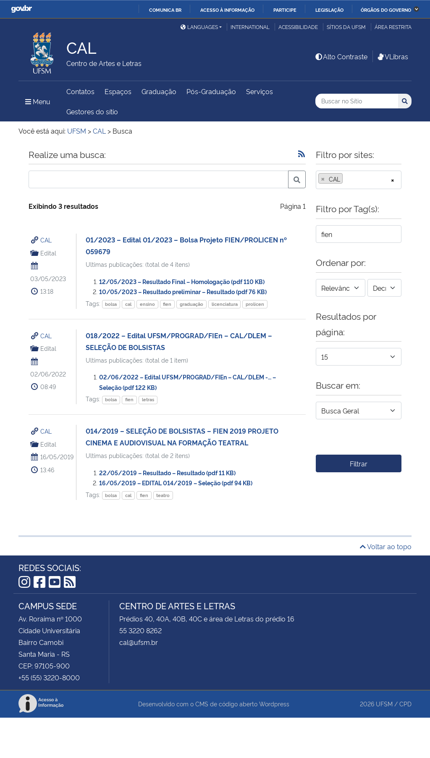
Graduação (159, 91)
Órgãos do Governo (386, 9)
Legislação (329, 9)
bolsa (111, 304)
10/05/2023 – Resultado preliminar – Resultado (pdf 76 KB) (183, 291)
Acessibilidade (298, 26)
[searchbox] (347, 179)
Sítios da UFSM (346, 26)
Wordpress (274, 704)
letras (148, 399)
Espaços (118, 91)
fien (167, 304)
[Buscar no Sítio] (357, 101)
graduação (191, 304)
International (250, 26)
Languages (199, 26)
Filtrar (358, 463)
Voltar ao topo (386, 546)
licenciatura (225, 304)
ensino (147, 304)
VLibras (392, 56)
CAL (46, 240)
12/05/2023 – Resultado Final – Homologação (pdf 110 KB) (182, 281)
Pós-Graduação (211, 91)
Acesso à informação (227, 9)
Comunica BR (165, 9)
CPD (405, 704)
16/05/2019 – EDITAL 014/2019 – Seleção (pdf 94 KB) (175, 483)
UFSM (384, 704)
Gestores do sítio (92, 111)
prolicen (255, 304)
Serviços (259, 91)
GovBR (21, 9)
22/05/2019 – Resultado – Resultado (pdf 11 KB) (167, 472)
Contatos (80, 91)
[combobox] (358, 180)
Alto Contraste (341, 56)
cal (128, 304)
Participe (284, 9)
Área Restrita (393, 26)
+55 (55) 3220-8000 (49, 677)
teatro (163, 495)
